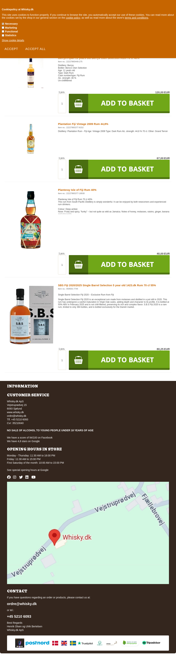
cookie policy (73, 17)
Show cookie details (13, 40)
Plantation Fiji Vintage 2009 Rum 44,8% (83, 123)
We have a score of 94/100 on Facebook (30, 437)
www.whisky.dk (15, 412)
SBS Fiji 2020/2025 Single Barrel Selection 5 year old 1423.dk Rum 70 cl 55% (107, 285)
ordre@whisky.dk (16, 415)
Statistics (10, 35)
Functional (11, 31)
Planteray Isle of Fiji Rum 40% (77, 189)
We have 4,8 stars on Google (23, 441)
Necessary (11, 23)
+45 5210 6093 (19, 616)
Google (44, 470)
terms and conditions (136, 17)
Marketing (11, 27)
